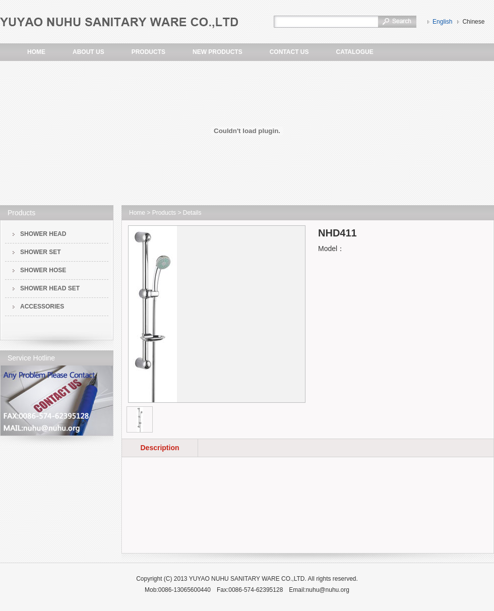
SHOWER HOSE (43, 270)
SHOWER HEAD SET (50, 288)
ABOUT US (88, 51)
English (442, 21)
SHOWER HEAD (43, 233)
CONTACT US (289, 51)
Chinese (473, 21)
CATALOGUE (354, 51)
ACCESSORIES (42, 306)
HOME (36, 51)
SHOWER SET (40, 252)
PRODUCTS (148, 51)
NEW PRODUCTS (217, 51)
